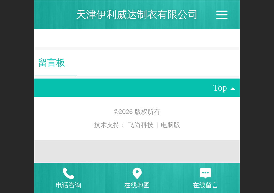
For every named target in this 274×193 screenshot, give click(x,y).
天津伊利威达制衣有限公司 (137, 14)
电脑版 (170, 124)
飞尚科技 (141, 124)
